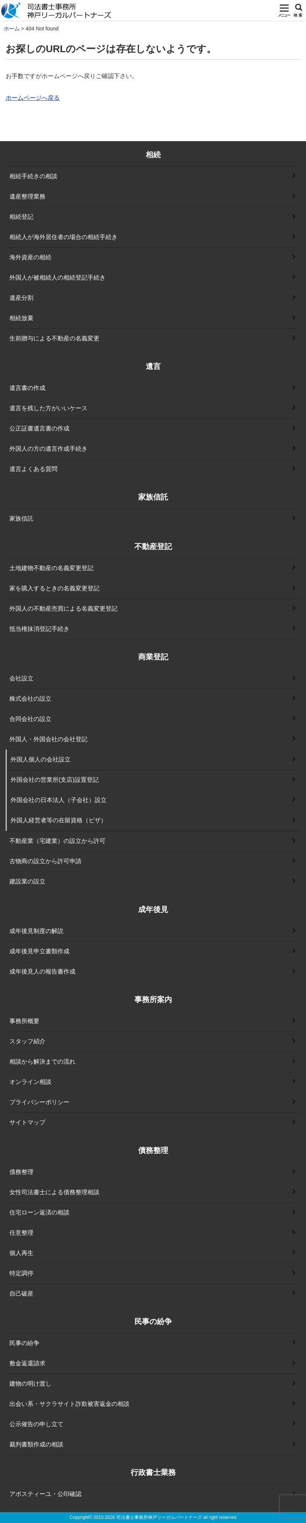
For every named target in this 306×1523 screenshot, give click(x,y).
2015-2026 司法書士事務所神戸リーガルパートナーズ (147, 1517)
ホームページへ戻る (33, 98)
